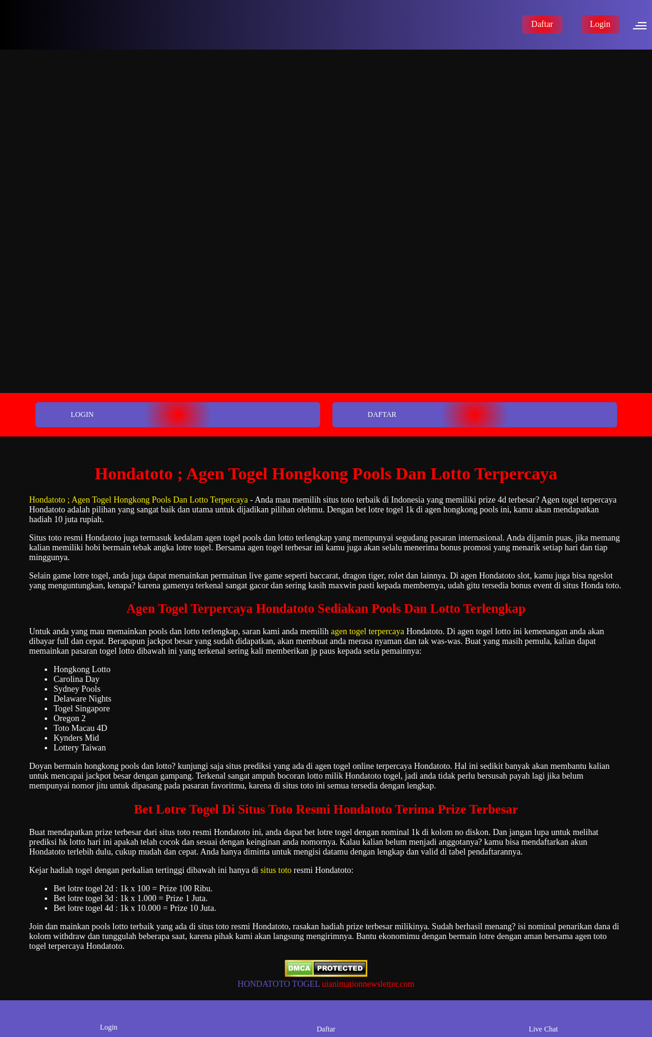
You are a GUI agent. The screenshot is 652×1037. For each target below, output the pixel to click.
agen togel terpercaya (367, 631)
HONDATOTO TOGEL (279, 984)
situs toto (275, 870)
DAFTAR (365, 414)
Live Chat (543, 1018)
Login (600, 24)
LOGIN (65, 414)
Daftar (542, 24)
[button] (643, 24)
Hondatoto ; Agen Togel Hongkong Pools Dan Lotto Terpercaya (139, 499)
